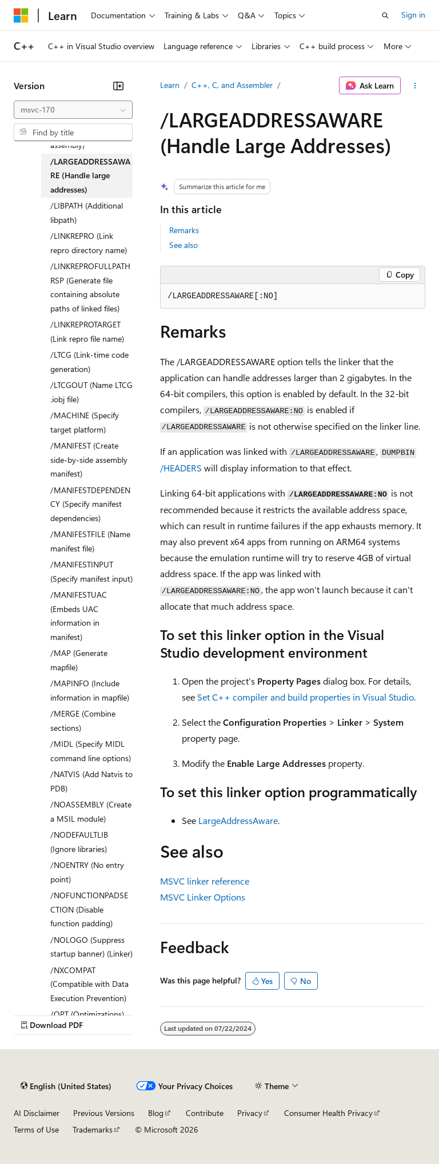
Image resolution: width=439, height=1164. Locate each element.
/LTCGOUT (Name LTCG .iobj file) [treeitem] (91, 392)
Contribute (205, 1112)
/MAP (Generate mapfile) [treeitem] (78, 660)
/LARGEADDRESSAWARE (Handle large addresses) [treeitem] (90, 175)
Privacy (249, 1112)
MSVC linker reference (204, 881)
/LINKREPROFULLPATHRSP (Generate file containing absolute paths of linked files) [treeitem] (90, 287)
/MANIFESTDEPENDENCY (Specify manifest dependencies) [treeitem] (90, 504)
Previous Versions (103, 1112)
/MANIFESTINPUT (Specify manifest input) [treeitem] (91, 571)
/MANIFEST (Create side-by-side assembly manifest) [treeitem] (88, 459)
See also (183, 244)
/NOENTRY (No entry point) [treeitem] (87, 872)
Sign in (413, 14)
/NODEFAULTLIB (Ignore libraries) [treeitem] (79, 841)
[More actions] (415, 86)
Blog (155, 1112)
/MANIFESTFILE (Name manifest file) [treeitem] (90, 541)
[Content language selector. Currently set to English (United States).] (66, 1086)
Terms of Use (36, 1129)
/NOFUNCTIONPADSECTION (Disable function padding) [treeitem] (89, 909)
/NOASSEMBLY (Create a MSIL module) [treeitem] (90, 811)
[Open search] (385, 15)
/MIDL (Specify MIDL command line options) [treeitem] (90, 750)
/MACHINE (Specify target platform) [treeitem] (84, 422)
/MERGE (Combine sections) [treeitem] (82, 720)
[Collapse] (118, 85)
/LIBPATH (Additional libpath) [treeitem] (86, 212)
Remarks (184, 230)
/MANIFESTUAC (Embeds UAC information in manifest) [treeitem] (78, 615)
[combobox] (73, 110)
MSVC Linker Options (202, 897)
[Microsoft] (21, 15)
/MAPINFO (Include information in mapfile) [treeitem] (89, 690)
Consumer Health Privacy (328, 1112)
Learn (169, 84)
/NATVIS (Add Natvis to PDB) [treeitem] (91, 781)
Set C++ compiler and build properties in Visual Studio (305, 697)
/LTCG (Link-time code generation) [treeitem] (89, 361)
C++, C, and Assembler (232, 84)
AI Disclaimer (36, 1112)
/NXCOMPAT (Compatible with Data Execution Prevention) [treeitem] (89, 984)
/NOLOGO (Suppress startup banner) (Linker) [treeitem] (91, 946)
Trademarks (93, 1129)
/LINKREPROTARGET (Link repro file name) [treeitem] (87, 331)
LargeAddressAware (238, 820)
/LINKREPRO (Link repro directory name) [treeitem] (88, 242)
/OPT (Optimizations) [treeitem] (87, 1014)
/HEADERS (181, 468)
